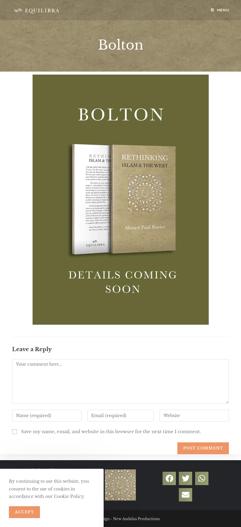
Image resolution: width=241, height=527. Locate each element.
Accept (24, 512)
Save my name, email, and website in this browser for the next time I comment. (111, 431)
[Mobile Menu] (220, 10)
